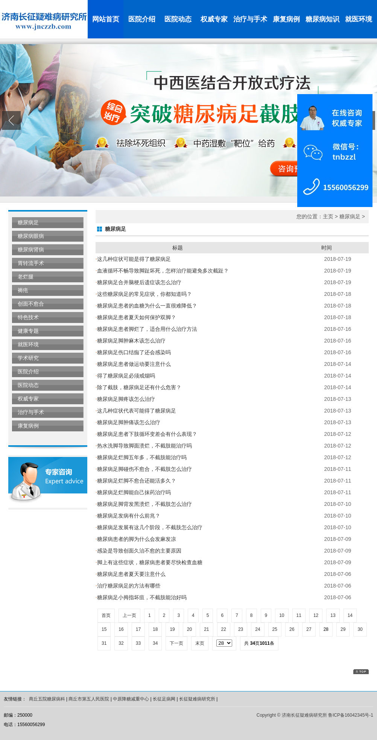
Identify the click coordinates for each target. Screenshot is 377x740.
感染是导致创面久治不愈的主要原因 (138, 551)
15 (104, 629)
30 (359, 629)
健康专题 (28, 331)
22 (223, 629)
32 (121, 643)
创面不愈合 (31, 304)
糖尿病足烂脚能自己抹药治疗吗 (133, 492)
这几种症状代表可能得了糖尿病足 (136, 411)
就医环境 (358, 19)
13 (332, 615)
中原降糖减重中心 (131, 699)
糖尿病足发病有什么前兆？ (128, 516)
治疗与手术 (250, 19)
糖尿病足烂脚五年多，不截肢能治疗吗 (141, 457)
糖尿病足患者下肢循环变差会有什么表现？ (146, 434)
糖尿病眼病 (31, 236)
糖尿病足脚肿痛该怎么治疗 (128, 422)
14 (350, 615)
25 (274, 629)
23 (240, 629)
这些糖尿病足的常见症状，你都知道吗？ (144, 294)
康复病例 (286, 19)
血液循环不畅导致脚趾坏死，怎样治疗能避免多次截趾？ (162, 271)
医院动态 (178, 19)
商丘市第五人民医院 (88, 699)
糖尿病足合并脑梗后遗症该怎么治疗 (138, 282)
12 (315, 615)
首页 (106, 615)
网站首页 (105, 19)
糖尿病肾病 (31, 250)
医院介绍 (141, 19)
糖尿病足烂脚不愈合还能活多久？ (136, 481)
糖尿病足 (28, 222)
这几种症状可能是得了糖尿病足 (133, 259)
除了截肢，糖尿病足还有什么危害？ (138, 387)
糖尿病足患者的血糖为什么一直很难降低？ (146, 306)
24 (257, 629)
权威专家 (214, 19)
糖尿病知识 (322, 19)
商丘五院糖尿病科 (47, 699)
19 (172, 629)
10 (281, 615)
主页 (328, 216)
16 (121, 629)
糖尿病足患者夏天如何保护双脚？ (136, 317)
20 (189, 629)
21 (206, 629)
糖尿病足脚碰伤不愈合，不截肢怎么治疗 (144, 469)
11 (298, 615)
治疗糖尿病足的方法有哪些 (128, 586)
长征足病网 (164, 699)
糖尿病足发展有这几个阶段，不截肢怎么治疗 (149, 527)
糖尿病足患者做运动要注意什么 (133, 364)
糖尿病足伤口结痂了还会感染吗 (133, 352)
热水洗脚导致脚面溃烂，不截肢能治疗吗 (144, 446)
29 (343, 629)
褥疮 (23, 290)
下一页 (176, 643)
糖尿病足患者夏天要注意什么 (131, 574)
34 (155, 643)
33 (138, 643)
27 (308, 629)
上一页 (129, 615)
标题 (177, 248)
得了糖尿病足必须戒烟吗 (125, 376)
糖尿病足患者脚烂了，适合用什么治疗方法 (146, 329)
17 (138, 629)
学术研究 (28, 358)
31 (104, 643)
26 (291, 629)
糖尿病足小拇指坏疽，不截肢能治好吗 (141, 597)
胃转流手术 (31, 263)
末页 (199, 643)
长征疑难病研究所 (197, 699)
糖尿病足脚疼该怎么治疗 (125, 399)
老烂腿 (25, 277)
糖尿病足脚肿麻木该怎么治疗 (131, 341)
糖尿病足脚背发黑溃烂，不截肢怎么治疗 (144, 504)
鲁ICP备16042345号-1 (350, 715)
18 (155, 629)
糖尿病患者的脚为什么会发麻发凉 (136, 539)
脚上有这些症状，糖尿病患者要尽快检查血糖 (149, 562)
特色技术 (28, 317)
